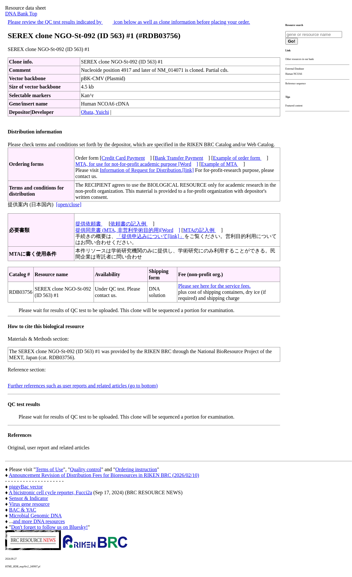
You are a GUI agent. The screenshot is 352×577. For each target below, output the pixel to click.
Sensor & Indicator (28, 498)
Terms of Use (49, 469)
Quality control (85, 469)
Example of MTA (219, 164)
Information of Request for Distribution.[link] (147, 170)
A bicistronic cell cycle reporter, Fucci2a (50, 492)
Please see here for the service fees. (214, 286)
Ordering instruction (136, 469)
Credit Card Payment (123, 158)
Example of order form (237, 158)
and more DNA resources (39, 521)
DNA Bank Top (21, 13)
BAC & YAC (22, 510)
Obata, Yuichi (95, 112)
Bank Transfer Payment (179, 158)
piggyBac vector (26, 486)
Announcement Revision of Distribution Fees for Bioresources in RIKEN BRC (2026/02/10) (104, 475)
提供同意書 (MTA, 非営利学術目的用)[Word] (127, 230)
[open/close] (68, 204)
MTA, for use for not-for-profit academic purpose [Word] (136, 164)
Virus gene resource (29, 504)
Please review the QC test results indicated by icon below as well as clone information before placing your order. (129, 22)
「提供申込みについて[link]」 (150, 236)
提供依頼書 (88, 223)
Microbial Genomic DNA (35, 515)
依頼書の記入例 (128, 223)
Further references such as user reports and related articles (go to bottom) (83, 385)
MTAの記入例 (199, 230)
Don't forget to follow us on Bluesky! (49, 527)
